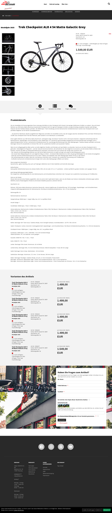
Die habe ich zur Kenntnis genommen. (76, 416)
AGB (44, 471)
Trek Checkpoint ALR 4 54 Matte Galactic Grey (52, 27)
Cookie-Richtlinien (19, 510)
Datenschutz (46, 469)
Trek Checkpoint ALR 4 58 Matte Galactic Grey (19, 347)
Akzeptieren (107, 510)
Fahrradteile (59, 11)
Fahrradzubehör (46, 11)
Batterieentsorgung (48, 473)
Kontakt (45, 467)
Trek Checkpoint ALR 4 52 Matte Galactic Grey (19, 315)
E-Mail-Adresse (62, 385)
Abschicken (62, 420)
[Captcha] (81, 413)
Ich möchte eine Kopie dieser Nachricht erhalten (73, 400)
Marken (77, 11)
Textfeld (60, 392)
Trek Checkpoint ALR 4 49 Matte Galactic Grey (19, 299)
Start (45, 4)
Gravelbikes (15, 15)
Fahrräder (35, 11)
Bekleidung (68, 11)
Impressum (46, 475)
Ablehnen (99, 510)
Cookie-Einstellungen (89, 510)
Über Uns (65, 4)
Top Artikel (60, 466)
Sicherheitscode (62, 402)
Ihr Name (60, 379)
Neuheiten (31, 474)
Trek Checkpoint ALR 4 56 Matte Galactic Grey (19, 331)
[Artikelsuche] (109, 4)
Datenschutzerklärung (66, 416)
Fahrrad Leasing (54, 4)
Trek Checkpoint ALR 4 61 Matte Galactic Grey (19, 283)
